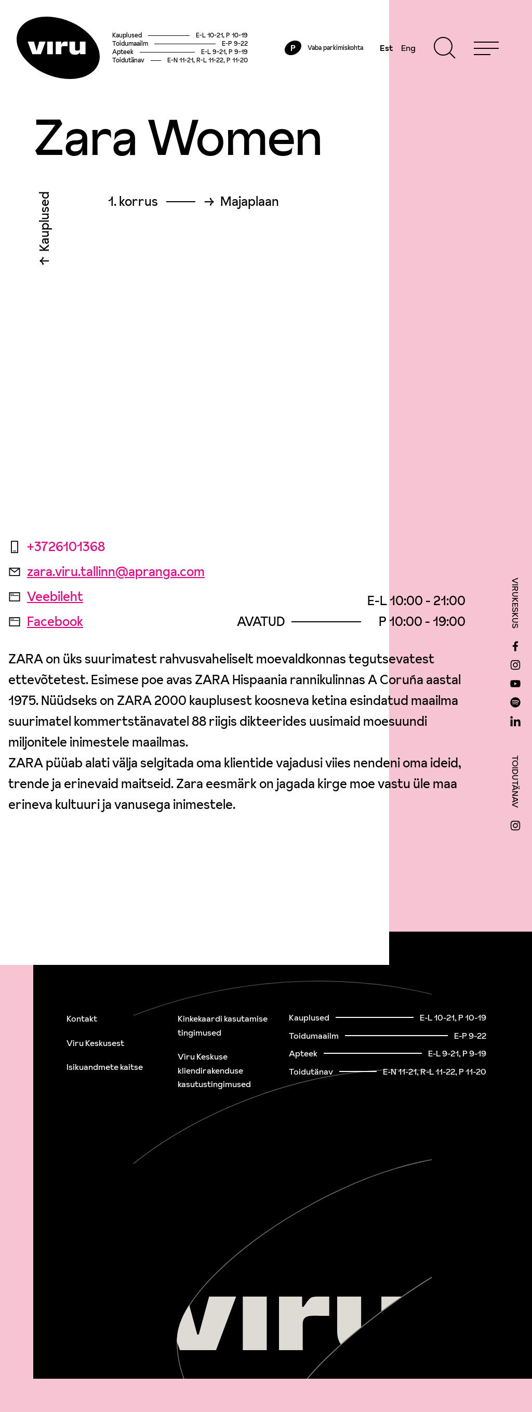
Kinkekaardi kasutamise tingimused (223, 1025)
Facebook (45, 621)
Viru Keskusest (95, 1043)
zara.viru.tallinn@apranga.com (106, 571)
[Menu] (486, 47)
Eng (408, 48)
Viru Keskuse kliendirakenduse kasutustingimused (214, 1070)
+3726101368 (56, 546)
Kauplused (44, 224)
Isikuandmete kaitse (104, 1067)
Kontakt (81, 1018)
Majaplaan (249, 202)
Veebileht (45, 596)
